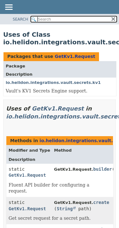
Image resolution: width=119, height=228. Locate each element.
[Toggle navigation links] (8, 7)
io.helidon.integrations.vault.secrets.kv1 (53, 82)
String (65, 208)
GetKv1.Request (75, 56)
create (101, 202)
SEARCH (20, 19)
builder (102, 169)
